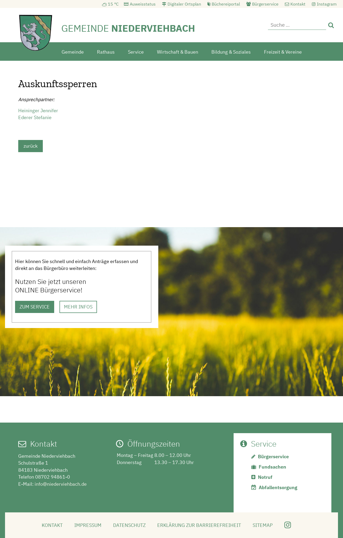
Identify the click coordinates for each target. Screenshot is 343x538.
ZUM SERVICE (35, 306)
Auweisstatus (143, 4)
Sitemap (263, 524)
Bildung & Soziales (231, 51)
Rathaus (106, 51)
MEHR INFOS (78, 306)
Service (136, 51)
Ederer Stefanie (35, 117)
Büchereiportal (226, 4)
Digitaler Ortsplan (184, 4)
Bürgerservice (265, 4)
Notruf (265, 476)
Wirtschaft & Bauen (177, 51)
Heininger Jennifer (38, 110)
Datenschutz (129, 524)
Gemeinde (73, 51)
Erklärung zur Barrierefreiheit (199, 524)
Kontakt (297, 4)
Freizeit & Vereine (283, 51)
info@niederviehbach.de (61, 483)
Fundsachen (272, 466)
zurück (31, 145)
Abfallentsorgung (278, 487)
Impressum (87, 524)
